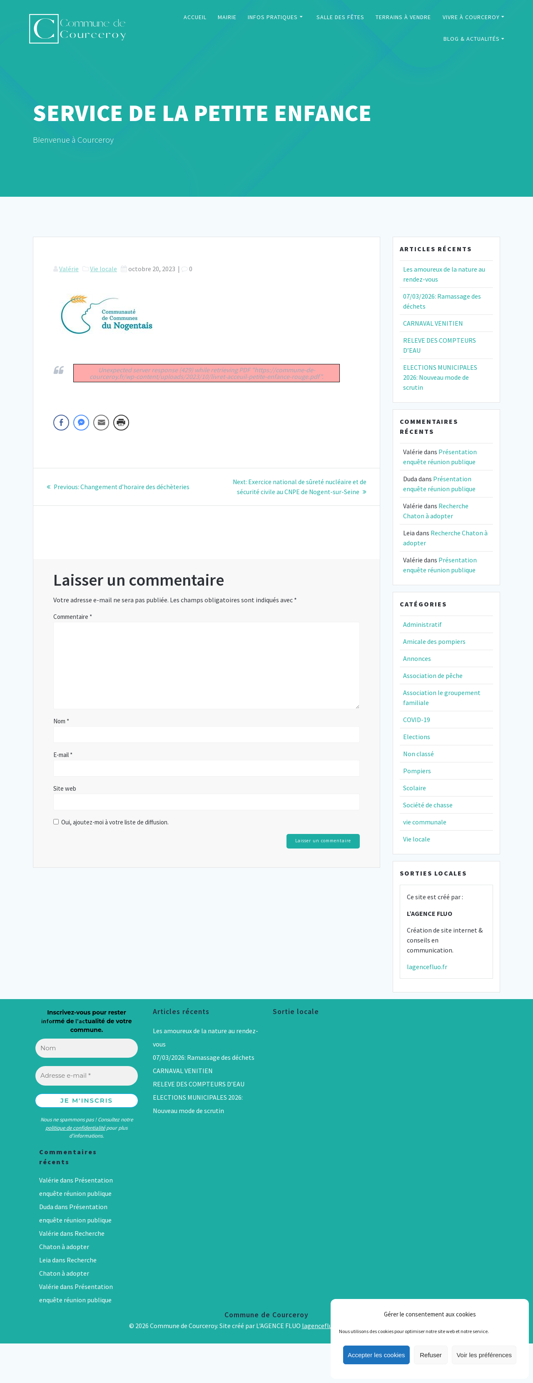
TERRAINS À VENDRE (403, 17)
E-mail (62, 754)
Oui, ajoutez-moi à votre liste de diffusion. (111, 822)
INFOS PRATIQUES (273, 17)
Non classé (418, 754)
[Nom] (86, 1048)
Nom (61, 721)
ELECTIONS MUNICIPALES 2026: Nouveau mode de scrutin (440, 377)
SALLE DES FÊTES (340, 17)
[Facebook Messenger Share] (81, 422)
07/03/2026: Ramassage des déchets (203, 1057)
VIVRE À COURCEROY (471, 17)
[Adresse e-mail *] (86, 1076)
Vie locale (103, 269)
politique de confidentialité (75, 1127)
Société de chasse (428, 805)
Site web (64, 788)
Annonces (417, 658)
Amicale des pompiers (434, 641)
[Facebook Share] (61, 422)
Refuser (431, 1354)
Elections (416, 736)
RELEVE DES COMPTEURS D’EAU (198, 1084)
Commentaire (72, 616)
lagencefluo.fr (427, 966)
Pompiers (417, 771)
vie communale (424, 822)
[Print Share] (121, 422)
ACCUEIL (195, 17)
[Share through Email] (101, 422)
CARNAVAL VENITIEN (433, 323)
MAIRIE (227, 17)
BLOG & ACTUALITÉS (471, 38)
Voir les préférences (484, 1354)
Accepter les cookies (376, 1354)
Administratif (422, 624)
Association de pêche (433, 675)
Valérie (69, 269)
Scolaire (414, 788)
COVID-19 (416, 719)
